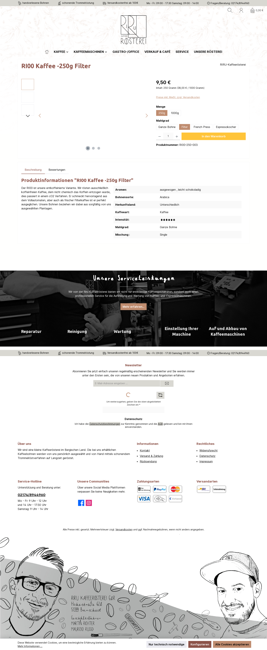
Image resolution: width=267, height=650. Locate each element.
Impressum (206, 461)
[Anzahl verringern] (159, 136)
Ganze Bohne (167, 127)
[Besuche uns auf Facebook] (81, 503)
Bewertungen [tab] (57, 169)
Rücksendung (148, 461)
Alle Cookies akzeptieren (232, 644)
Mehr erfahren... (133, 306)
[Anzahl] (168, 136)
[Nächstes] (146, 115)
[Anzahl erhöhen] (176, 136)
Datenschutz (207, 456)
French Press (202, 127)
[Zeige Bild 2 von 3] (93, 148)
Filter (185, 127)
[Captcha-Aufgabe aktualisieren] (160, 395)
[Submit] (167, 383)
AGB (160, 423)
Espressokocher (226, 127)
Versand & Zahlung (151, 456)
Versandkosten (123, 529)
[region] (85, 115)
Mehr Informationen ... (30, 646)
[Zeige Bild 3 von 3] (98, 148)
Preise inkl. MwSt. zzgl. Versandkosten (178, 97)
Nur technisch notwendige (166, 644)
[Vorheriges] (40, 115)
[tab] (33, 169)
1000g (175, 113)
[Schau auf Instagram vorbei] (89, 503)
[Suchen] (230, 10)
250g (162, 113)
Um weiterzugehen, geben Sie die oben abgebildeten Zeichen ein (133, 403)
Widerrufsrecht (208, 450)
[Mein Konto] (241, 10)
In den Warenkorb (214, 136)
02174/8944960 (31, 495)
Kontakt (145, 450)
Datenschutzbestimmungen (104, 423)
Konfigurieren (200, 644)
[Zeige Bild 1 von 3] (88, 148)
